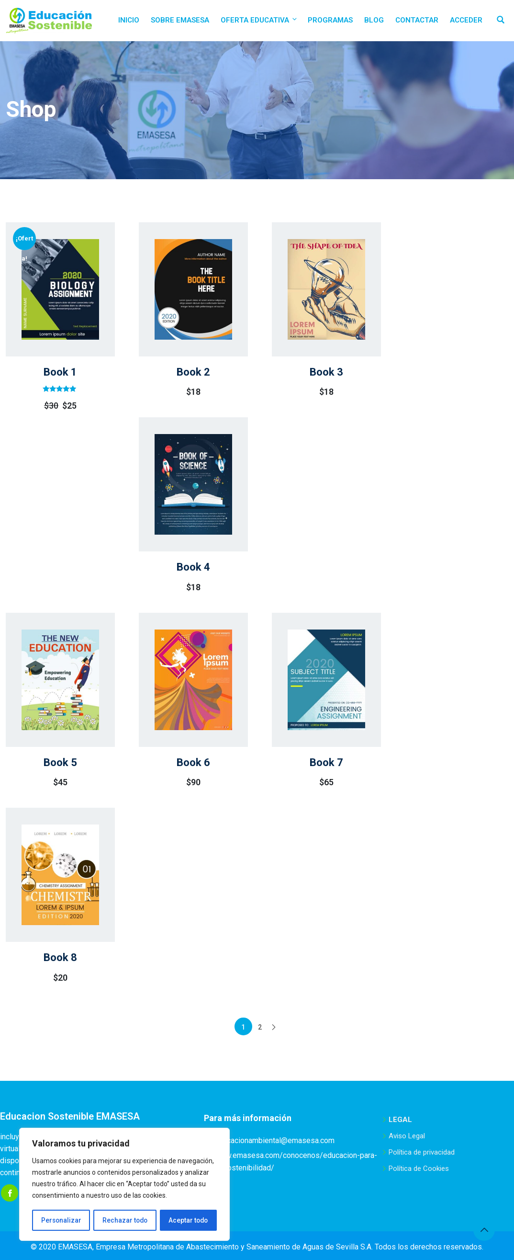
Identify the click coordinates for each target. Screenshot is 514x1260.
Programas (330, 20)
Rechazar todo (124, 1220)
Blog (374, 20)
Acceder (466, 20)
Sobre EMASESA (180, 20)
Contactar (416, 20)
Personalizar (60, 1220)
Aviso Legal (407, 1136)
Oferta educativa (259, 19)
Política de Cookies (419, 1168)
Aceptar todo (188, 1220)
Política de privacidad (422, 1152)
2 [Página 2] (260, 1027)
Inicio (128, 20)
